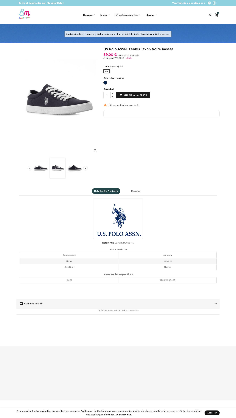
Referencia (108, 242)
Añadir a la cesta (133, 95)
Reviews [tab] (135, 191)
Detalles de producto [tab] (106, 191)
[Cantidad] (107, 95)
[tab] (124, 189)
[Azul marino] (105, 83)
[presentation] (30, 168)
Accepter (212, 413)
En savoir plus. (124, 414)
